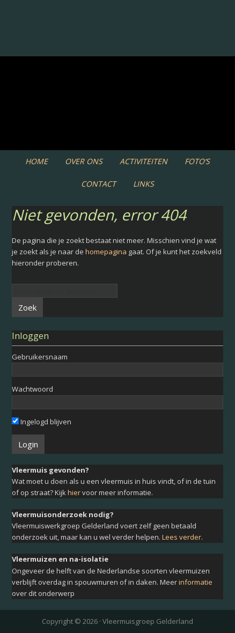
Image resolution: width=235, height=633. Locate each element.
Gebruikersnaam (40, 357)
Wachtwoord (32, 389)
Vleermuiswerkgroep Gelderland (117, 42)
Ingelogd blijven (41, 421)
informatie (195, 582)
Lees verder (181, 537)
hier (74, 492)
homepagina (106, 251)
